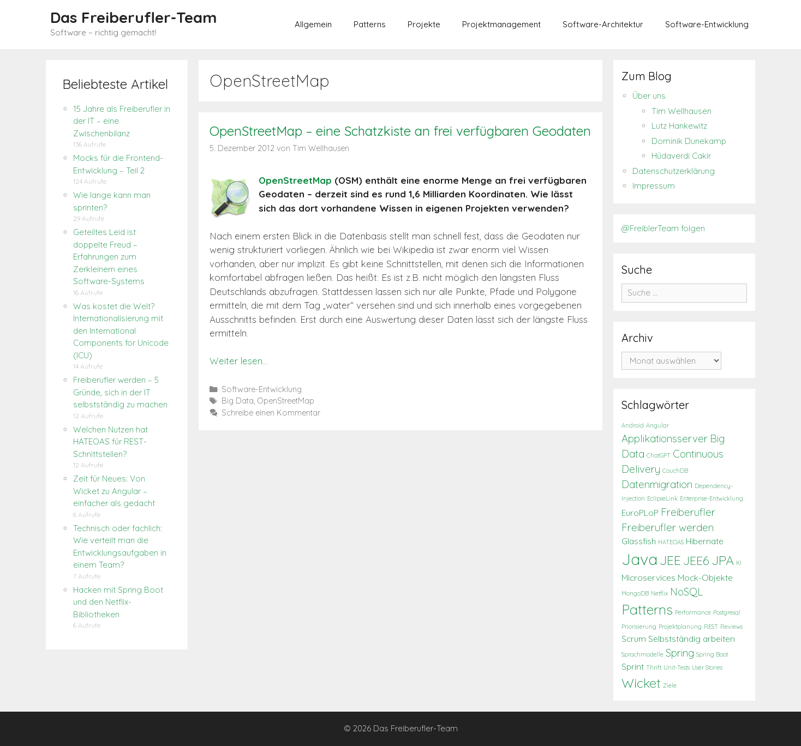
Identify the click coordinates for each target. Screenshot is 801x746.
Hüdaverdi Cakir (681, 156)
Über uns (649, 96)
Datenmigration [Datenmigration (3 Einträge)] (656, 484)
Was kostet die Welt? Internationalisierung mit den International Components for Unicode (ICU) (121, 330)
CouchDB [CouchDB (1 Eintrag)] (675, 470)
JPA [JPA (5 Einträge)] (723, 560)
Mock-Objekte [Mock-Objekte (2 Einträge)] (705, 578)
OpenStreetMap (295, 180)
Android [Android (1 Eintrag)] (632, 425)
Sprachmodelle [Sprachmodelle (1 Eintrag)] (642, 654)
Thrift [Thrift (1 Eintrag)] (653, 667)
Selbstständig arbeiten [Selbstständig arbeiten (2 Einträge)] (691, 639)
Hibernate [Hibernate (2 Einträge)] (705, 541)
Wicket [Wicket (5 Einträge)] (641, 683)
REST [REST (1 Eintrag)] (711, 626)
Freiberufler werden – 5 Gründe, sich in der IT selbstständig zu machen (120, 392)
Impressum (653, 186)
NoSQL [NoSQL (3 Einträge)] (686, 591)
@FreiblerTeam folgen (663, 228)
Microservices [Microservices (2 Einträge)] (648, 578)
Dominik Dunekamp (688, 141)
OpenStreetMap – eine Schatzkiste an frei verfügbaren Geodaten (400, 131)
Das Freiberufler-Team (133, 17)
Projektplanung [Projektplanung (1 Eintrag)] (680, 626)
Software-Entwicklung (707, 24)
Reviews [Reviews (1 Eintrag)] (731, 626)
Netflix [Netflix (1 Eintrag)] (659, 593)
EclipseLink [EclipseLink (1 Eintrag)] (662, 498)
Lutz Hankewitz (679, 126)
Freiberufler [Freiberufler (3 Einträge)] (688, 512)
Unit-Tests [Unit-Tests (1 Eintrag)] (676, 667)
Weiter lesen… (239, 360)
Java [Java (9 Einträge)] (639, 559)
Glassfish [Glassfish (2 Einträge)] (638, 541)
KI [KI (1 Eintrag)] (739, 563)
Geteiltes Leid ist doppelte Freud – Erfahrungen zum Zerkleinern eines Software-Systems (109, 256)
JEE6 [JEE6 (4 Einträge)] (696, 561)
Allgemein (313, 24)
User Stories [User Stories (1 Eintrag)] (707, 667)
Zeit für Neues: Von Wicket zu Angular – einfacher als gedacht (114, 490)
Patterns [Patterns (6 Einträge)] (647, 609)
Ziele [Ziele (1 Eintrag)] (670, 685)
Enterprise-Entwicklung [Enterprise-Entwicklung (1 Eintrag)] (711, 498)
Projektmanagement (501, 24)
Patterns (370, 24)
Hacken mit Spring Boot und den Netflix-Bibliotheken (118, 602)
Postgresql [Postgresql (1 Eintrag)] (726, 612)
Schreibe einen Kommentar (271, 413)
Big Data (238, 401)
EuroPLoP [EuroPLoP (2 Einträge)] (640, 513)
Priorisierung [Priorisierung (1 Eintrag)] (638, 626)
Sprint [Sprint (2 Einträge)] (632, 666)
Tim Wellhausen (681, 111)
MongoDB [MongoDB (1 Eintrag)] (635, 593)
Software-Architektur (603, 24)
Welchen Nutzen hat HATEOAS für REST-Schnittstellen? (110, 441)
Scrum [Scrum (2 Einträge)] (633, 639)
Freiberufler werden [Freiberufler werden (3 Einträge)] (667, 527)
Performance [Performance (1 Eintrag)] (693, 612)
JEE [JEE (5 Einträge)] (670, 560)
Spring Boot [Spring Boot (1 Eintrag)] (712, 654)
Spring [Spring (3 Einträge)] (680, 652)
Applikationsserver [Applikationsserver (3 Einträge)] (664, 438)
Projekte (424, 24)
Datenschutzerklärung (673, 171)
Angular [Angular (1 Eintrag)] (657, 425)
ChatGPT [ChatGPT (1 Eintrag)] (659, 455)
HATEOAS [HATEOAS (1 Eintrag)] (671, 542)
